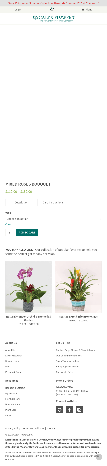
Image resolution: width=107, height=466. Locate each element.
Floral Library (12, 398)
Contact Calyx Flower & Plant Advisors (76, 350)
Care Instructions (53, 202)
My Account (11, 393)
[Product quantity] (9, 232)
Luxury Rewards (14, 355)
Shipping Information (67, 366)
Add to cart (27, 232)
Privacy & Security (14, 372)
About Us (10, 350)
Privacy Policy (12, 428)
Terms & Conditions (33, 428)
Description (21, 202)
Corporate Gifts (64, 372)
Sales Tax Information (67, 361)
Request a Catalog (15, 387)
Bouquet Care (12, 404)
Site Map (51, 428)
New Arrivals (12, 361)
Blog (7, 366)
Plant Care (10, 409)
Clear (8, 224)
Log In (18, 9)
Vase (8, 212)
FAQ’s (8, 415)
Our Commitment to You (69, 355)
